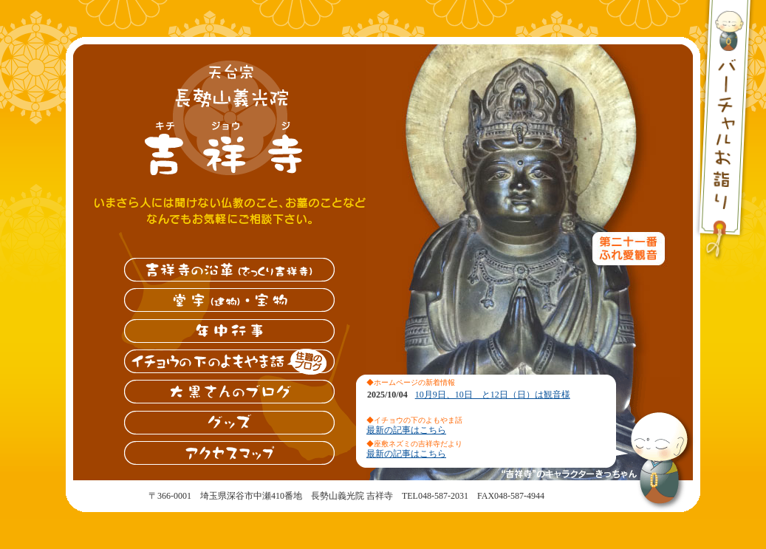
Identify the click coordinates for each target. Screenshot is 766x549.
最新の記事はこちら (406, 430)
